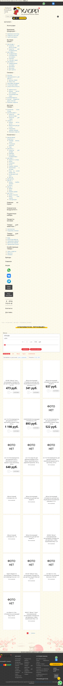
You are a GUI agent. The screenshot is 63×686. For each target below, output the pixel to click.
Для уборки (11, 61)
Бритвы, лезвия (13, 80)
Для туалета (12, 69)
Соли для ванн (13, 199)
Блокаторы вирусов (12, 239)
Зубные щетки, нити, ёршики (14, 92)
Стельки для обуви (12, 85)
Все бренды (6, 353)
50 (36, 357)
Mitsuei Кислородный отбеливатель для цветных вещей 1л (31, 536)
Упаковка (9, 254)
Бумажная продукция (11, 30)
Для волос (10, 148)
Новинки (8, 261)
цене (19, 357)
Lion (13, 353)
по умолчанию (13, 357)
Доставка (8, 312)
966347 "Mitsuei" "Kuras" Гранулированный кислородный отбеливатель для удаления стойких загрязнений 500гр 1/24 (31, 616)
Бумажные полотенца (13, 34)
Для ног (10, 180)
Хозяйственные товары (12, 248)
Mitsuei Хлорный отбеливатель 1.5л (12, 536)
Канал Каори (9, 287)
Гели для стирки (13, 60)
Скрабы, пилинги (13, 166)
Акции (7, 265)
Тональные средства (12, 144)
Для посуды (11, 44)
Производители (42, 679)
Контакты (8, 308)
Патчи (10, 164)
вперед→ (33, 633)
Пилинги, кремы (13, 191)
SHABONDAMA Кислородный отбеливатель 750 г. (31, 420)
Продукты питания (10, 220)
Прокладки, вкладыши (13, 83)
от (22, 342)
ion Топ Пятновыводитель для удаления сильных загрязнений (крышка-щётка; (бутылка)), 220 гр (51, 460)
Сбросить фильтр (35, 349)
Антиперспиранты (12, 97)
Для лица (10, 158)
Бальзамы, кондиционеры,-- (13, 155)
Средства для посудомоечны (14, 49)
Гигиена (10, 72)
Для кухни (11, 68)
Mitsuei (18, 353)
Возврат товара (40, 664)
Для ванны (12, 66)
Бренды (8, 257)
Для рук (10, 187)
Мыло (10, 190)
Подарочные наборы (11, 214)
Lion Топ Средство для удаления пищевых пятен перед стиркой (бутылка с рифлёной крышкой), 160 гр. (31, 460)
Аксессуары (11, 25)
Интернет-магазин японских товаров (43, 682)
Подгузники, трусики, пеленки (13, 129)
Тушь (10, 147)
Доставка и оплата (41, 658)
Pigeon (24, 353)
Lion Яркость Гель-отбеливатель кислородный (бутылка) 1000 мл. (51, 575)
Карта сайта (39, 676)
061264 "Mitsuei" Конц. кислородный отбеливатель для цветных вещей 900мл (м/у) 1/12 (31, 576)
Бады (8, 238)
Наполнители (11, 229)
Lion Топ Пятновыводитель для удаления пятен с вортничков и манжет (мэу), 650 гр (11, 421)
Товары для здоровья (12, 234)
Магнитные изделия (12, 242)
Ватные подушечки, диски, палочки (13, 100)
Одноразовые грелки (13, 244)
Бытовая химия (10, 40)
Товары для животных (12, 225)
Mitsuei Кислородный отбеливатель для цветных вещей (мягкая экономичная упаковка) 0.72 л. (31, 383)
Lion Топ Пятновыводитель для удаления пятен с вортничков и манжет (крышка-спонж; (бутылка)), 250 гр (11, 461)
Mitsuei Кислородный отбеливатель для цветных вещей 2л (51, 382)
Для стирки (10, 52)
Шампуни (11, 153)
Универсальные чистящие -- (13, 64)
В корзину (22, 18)
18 (34, 357)
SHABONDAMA (31, 353)
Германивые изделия (13, 241)
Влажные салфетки (12, 102)
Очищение (12, 163)
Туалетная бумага (12, 37)
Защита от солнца (14, 160)
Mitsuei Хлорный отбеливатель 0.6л (12, 497)
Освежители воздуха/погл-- (12, 209)
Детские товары (10, 106)
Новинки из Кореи (12, 203)
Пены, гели (12, 81)
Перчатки (9, 253)
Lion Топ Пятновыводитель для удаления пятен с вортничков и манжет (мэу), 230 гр (51, 421)
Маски (10, 161)
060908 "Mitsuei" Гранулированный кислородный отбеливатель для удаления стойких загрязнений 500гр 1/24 (51, 538)
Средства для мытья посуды (14, 46)
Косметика (11, 135)
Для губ (11, 177)
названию (24, 357)
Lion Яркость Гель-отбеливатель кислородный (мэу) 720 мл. (11, 614)
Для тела (10, 193)
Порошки (11, 58)
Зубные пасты (12, 89)
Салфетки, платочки (12, 35)
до (31, 342)
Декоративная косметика (11, 138)
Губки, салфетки (11, 251)
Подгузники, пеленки (12, 230)
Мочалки (9, 75)
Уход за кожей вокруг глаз (14, 171)
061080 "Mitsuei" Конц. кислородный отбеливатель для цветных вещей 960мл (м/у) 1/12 (12, 383)
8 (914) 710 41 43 (8, 302)
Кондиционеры (13, 54)
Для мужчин (10, 179)
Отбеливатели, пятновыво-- (13, 56)
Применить (25, 349)
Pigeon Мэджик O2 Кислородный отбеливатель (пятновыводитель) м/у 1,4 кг (12, 575)
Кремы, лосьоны (13, 195)
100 (39, 357)
